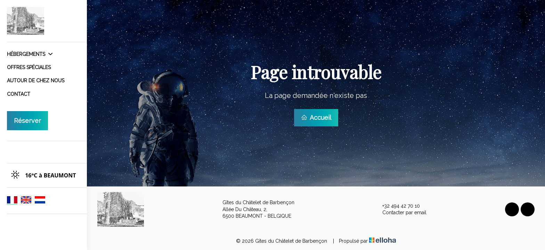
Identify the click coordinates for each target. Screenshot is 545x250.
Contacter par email (400, 213)
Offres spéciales (29, 67)
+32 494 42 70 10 (397, 206)
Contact (18, 94)
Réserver (27, 120)
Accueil (316, 117)
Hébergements (29, 54)
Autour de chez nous (35, 80)
